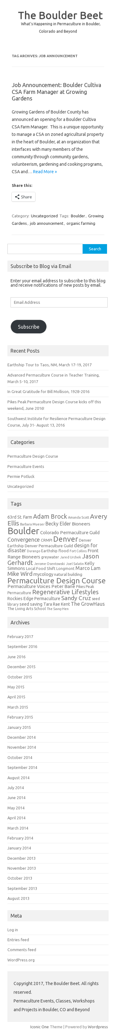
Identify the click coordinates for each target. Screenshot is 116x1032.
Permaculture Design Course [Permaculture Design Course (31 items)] (56, 580)
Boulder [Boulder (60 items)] (23, 531)
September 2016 (22, 646)
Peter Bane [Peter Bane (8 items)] (63, 586)
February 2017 (20, 636)
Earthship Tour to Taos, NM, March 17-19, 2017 (49, 365)
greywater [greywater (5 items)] (50, 557)
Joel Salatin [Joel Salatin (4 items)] (75, 564)
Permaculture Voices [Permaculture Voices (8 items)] (28, 586)
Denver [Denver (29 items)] (65, 539)
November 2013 (21, 868)
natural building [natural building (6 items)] (68, 574)
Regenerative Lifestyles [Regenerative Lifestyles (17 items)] (65, 591)
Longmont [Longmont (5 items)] (65, 569)
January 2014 (19, 848)
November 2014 (21, 747)
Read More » (45, 171)
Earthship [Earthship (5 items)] (49, 551)
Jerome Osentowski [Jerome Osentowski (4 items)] (49, 564)
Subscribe (28, 327)
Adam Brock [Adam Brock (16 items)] (50, 516)
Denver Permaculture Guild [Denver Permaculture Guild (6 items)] (49, 546)
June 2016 (16, 657)
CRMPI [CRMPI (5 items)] (46, 540)
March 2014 (17, 828)
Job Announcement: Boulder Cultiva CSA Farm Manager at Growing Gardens (56, 91)
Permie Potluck (20, 476)
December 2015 (21, 666)
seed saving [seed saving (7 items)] (30, 604)
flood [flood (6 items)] (63, 550)
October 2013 (19, 878)
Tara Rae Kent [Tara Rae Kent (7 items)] (56, 604)
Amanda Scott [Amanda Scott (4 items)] (78, 517)
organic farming (81, 223)
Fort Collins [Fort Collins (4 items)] (78, 551)
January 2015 (19, 727)
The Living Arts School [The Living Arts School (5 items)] (26, 609)
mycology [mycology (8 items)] (43, 574)
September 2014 (22, 767)
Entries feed (18, 939)
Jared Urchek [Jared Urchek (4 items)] (70, 557)
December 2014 (21, 737)
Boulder (78, 216)
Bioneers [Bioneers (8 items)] (81, 523)
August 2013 (18, 898)
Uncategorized (44, 216)
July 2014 (15, 787)
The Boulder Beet (60, 15)
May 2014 (15, 808)
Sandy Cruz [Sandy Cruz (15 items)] (76, 598)
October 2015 (19, 677)
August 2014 (18, 777)
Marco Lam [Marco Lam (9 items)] (88, 568)
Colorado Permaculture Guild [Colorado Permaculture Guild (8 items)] (70, 532)
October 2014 (19, 757)
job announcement (46, 223)
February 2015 (20, 717)
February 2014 (20, 838)
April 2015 (16, 697)
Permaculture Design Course (32, 456)
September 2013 (22, 888)
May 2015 (15, 687)
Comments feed (21, 949)
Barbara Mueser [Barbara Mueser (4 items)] (32, 524)
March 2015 (17, 707)
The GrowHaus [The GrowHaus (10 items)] (88, 604)
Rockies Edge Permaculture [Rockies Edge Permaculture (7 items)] (33, 598)
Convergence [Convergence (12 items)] (23, 540)
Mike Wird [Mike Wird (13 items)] (19, 574)
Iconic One (39, 1027)
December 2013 (21, 858)
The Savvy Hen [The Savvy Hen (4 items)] (58, 609)
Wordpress (98, 1027)
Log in (12, 930)
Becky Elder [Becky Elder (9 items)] (58, 523)
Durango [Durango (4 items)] (33, 551)
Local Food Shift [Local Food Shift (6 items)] (40, 568)
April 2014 (16, 818)
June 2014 (16, 797)
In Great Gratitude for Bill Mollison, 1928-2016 (48, 391)
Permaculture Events (25, 466)
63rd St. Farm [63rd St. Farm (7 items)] (19, 517)
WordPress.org (21, 960)
